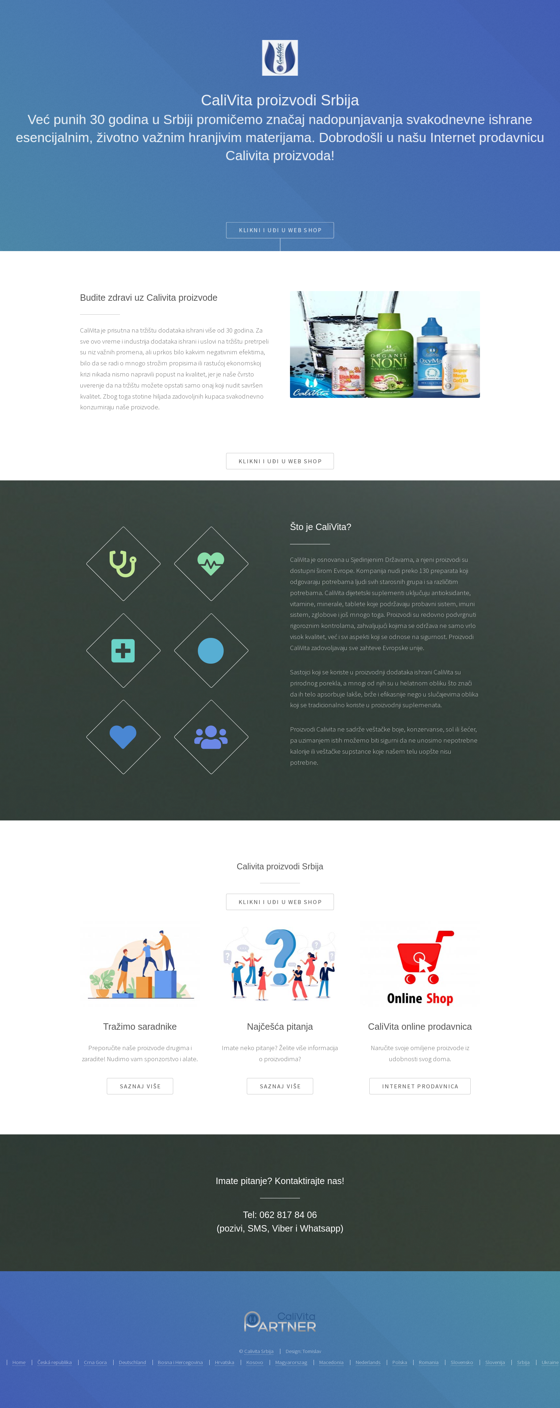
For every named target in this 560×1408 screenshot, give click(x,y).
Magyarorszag (291, 1362)
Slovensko (462, 1362)
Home (18, 1362)
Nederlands (368, 1362)
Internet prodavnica (420, 1086)
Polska (399, 1362)
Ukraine (550, 1362)
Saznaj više (140, 1086)
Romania (429, 1362)
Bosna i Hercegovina (180, 1362)
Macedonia (331, 1362)
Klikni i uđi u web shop (280, 461)
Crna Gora (95, 1362)
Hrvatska (224, 1362)
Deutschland (132, 1362)
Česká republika (55, 1362)
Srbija (523, 1362)
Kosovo (254, 1362)
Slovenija (495, 1362)
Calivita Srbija (259, 1351)
